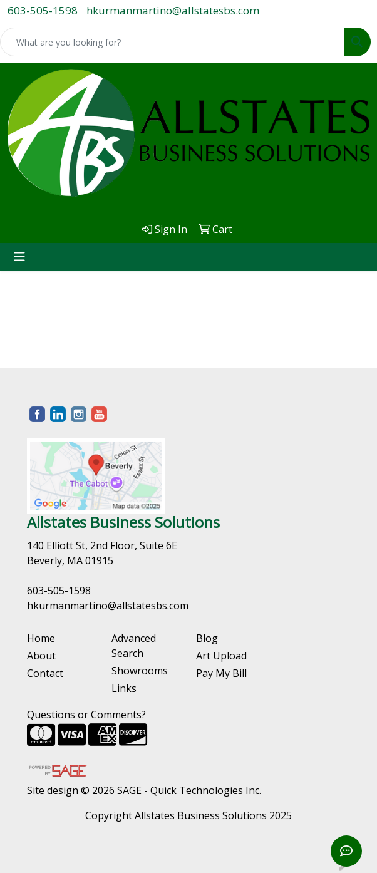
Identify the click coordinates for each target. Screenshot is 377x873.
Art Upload (221, 656)
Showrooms (139, 671)
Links (124, 688)
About (41, 656)
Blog (207, 638)
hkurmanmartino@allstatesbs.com (172, 10)
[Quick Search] (172, 42)
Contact (45, 673)
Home (41, 638)
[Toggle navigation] (19, 257)
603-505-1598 (43, 10)
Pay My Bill (221, 673)
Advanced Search (133, 645)
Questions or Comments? (86, 714)
